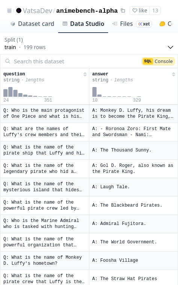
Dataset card (32, 24)
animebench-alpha (87, 11)
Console (158, 61)
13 (155, 10)
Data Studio (83, 24)
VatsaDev (37, 10)
